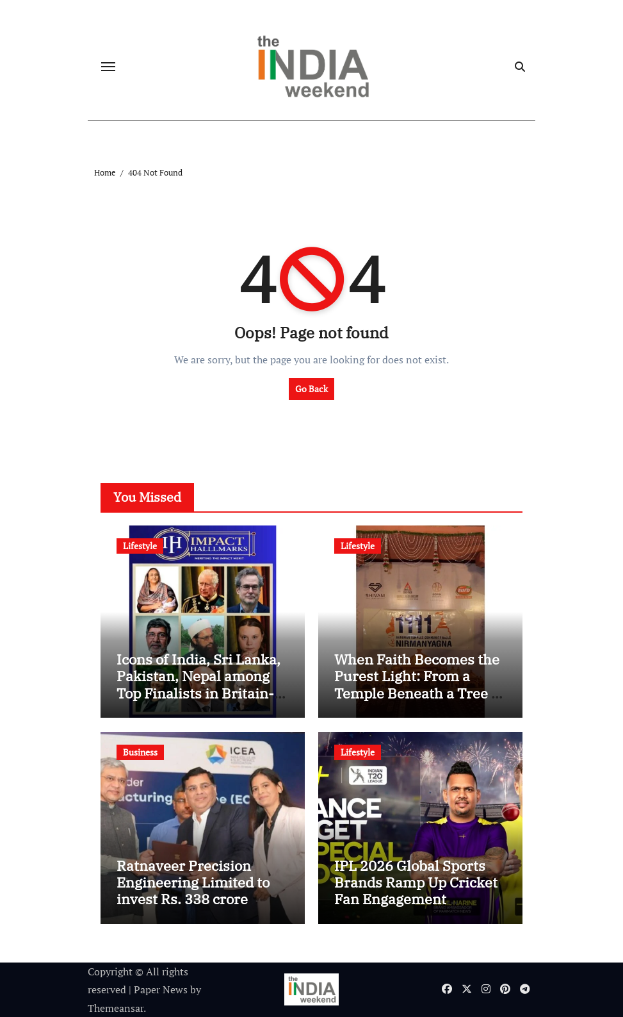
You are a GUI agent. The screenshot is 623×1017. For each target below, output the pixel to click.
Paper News (161, 989)
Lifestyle (140, 546)
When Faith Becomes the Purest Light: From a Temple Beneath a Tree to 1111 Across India (419, 684)
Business (140, 752)
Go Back (311, 389)
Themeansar (115, 1008)
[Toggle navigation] (108, 66)
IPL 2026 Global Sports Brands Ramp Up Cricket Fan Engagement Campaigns (416, 890)
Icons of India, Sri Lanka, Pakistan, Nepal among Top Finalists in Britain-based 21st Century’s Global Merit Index (198, 693)
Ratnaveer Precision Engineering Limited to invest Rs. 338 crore (193, 882)
